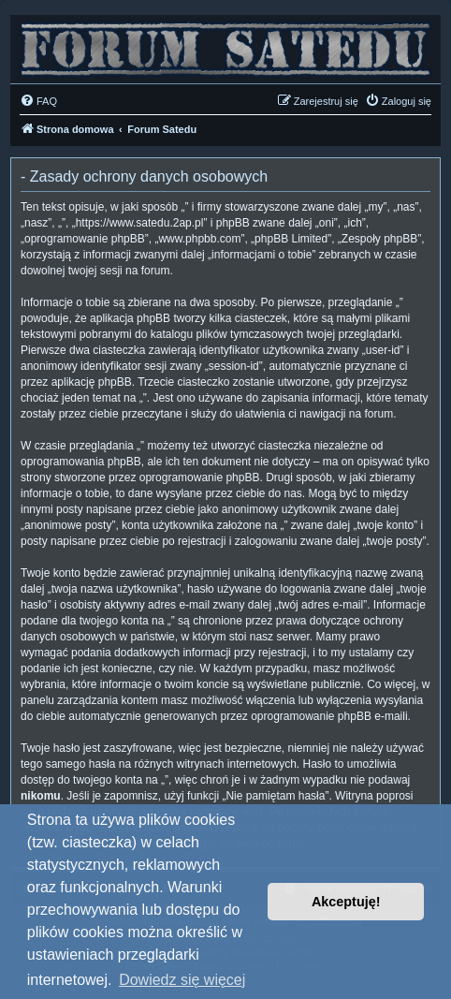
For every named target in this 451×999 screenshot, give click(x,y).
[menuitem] (38, 101)
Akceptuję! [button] (346, 901)
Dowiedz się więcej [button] (182, 980)
